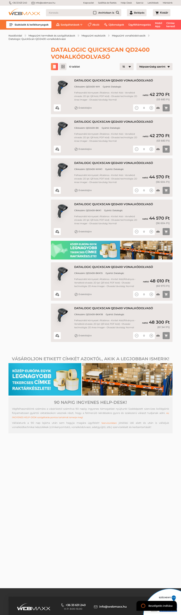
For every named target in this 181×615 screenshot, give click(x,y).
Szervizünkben (109, 463)
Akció (95, 24)
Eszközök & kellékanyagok (29, 25)
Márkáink (168, 2)
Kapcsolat (88, 2)
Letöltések (153, 2)
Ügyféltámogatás (139, 24)
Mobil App (158, 25)
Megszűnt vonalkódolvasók (128, 35)
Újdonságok (116, 24)
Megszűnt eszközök (93, 35)
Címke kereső (170, 25)
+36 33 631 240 (17, 3)
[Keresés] (90, 12)
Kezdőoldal (15, 35)
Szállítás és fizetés (107, 2)
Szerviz (139, 2)
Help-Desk (126, 2)
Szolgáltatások (70, 24)
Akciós (21, 83)
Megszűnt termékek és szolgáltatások (51, 35)
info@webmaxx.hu (43, 3)
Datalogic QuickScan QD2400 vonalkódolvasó (37, 39)
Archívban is (119, 12)
